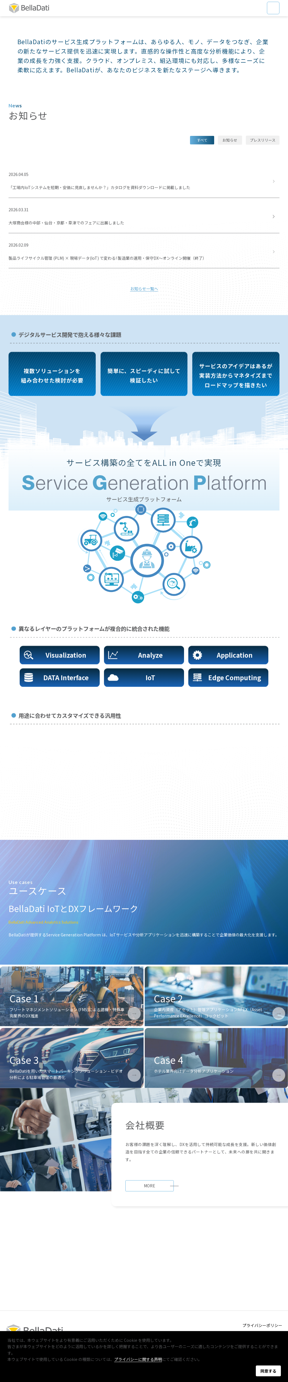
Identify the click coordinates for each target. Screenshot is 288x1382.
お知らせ (229, 200)
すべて (202, 200)
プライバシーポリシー (262, 1325)
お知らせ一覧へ (144, 349)
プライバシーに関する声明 (138, 1359)
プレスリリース (262, 200)
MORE (149, 1286)
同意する (268, 1371)
